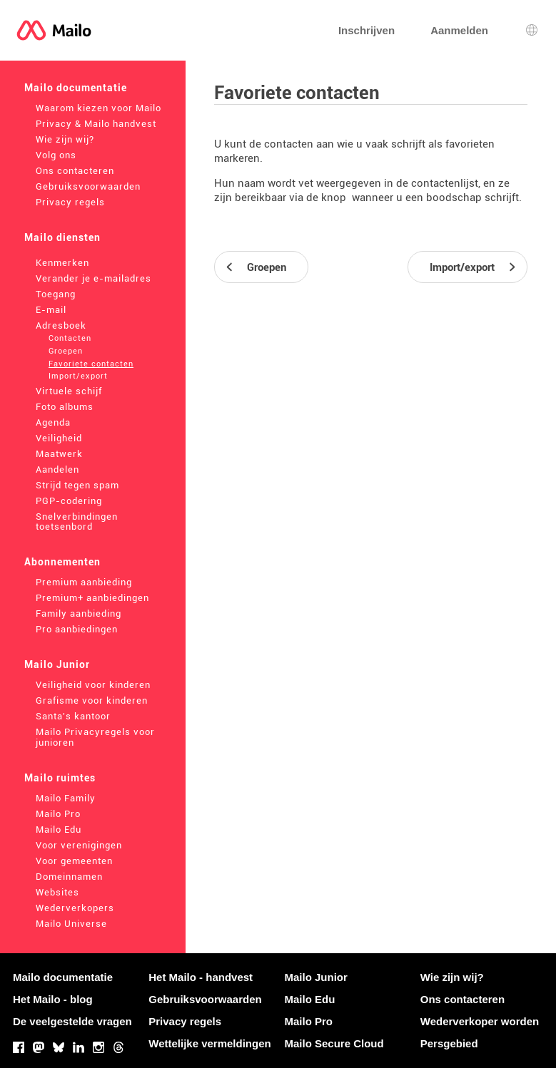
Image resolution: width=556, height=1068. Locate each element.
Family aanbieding (78, 613)
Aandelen (57, 469)
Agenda (53, 422)
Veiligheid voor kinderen (93, 684)
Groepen (66, 351)
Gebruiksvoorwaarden (88, 186)
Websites (57, 892)
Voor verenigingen (79, 845)
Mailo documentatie (75, 87)
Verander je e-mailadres (93, 278)
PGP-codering (69, 501)
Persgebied (449, 1043)
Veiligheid (59, 438)
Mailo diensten (62, 237)
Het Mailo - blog (53, 999)
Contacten (70, 338)
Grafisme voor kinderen (92, 700)
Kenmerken (62, 262)
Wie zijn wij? (65, 139)
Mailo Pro (58, 813)
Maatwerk (59, 453)
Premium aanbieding (84, 582)
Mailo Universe (71, 923)
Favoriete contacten (91, 364)
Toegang (56, 294)
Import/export (78, 376)
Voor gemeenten (74, 861)
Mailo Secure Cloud (334, 1043)
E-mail (51, 309)
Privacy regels (70, 202)
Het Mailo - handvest (200, 977)
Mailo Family (66, 798)
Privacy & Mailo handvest (96, 123)
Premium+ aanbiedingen (92, 597)
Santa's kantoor (73, 716)
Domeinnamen (69, 876)
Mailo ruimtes (60, 778)
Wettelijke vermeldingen (209, 1043)
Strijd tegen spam (77, 485)
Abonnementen (62, 562)
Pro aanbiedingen (77, 629)
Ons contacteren (75, 170)
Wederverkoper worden (479, 1021)
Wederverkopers (75, 908)
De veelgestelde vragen (72, 1021)
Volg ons (56, 155)
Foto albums (64, 406)
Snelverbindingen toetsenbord (77, 522)
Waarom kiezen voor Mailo (98, 108)
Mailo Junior (57, 664)
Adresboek (61, 325)
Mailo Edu (58, 829)
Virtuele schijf (69, 391)
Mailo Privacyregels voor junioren (95, 737)
